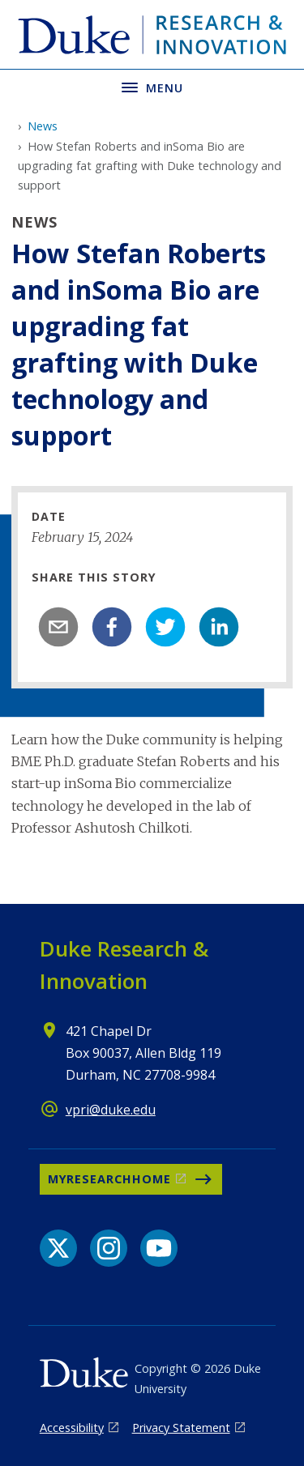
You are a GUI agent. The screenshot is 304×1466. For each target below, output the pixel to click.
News (43, 126)
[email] (58, 627)
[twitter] (165, 627)
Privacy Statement (181, 1427)
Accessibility (72, 1427)
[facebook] (112, 627)
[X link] (58, 1248)
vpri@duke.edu (111, 1110)
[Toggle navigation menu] (152, 86)
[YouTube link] (159, 1248)
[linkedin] (219, 627)
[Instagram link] (108, 1248)
